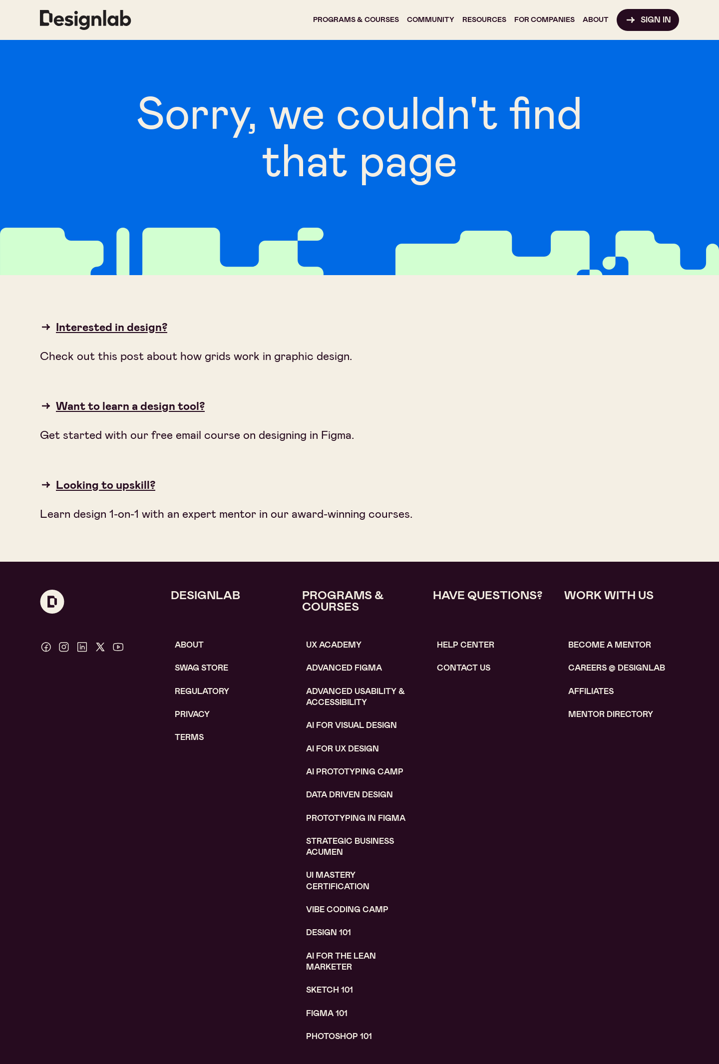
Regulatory (202, 691)
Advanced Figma (344, 668)
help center (465, 645)
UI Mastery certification (337, 880)
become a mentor (609, 645)
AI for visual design (351, 725)
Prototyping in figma (355, 818)
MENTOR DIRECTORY (610, 714)
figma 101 (327, 1013)
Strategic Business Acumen (350, 846)
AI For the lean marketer (341, 961)
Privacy (192, 714)
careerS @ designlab (616, 668)
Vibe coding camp (347, 909)
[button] (356, 20)
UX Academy (333, 645)
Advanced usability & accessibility (355, 697)
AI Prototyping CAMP (354, 771)
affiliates (591, 691)
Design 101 (328, 932)
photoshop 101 (339, 1036)
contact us (463, 668)
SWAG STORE (201, 668)
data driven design (349, 794)
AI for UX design (342, 748)
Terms (189, 737)
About (189, 645)
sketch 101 (329, 990)
